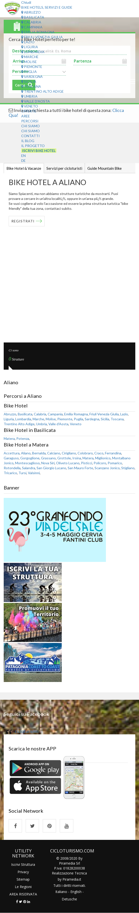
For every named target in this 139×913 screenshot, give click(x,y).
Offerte (28, 111)
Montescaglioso (27, 463)
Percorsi (30, 121)
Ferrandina (113, 453)
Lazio (28, 42)
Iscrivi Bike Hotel (38, 151)
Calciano (53, 453)
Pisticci (86, 463)
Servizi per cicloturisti (64, 168)
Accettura (12, 453)
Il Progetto (33, 146)
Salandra (28, 468)
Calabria (31, 22)
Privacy (23, 872)
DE (23, 160)
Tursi (22, 473)
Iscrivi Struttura (23, 864)
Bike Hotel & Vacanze (23, 168)
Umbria (29, 96)
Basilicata (32, 17)
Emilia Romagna (38, 32)
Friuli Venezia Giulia (42, 37)
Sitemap (23, 879)
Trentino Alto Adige (42, 91)
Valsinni (34, 473)
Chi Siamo (30, 126)
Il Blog (27, 141)
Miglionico (103, 458)
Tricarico (10, 473)
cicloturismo (27, 731)
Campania (31, 27)
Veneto (29, 106)
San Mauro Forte (80, 468)
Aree (25, 116)
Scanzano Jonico (107, 468)
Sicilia (28, 81)
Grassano (48, 458)
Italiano (61, 892)
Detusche (69, 899)
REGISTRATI (23, 221)
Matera (9, 438)
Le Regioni (23, 886)
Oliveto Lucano (67, 463)
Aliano (26, 453)
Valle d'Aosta (35, 101)
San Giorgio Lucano (51, 468)
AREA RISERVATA (23, 894)
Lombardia (32, 52)
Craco (98, 453)
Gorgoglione (30, 458)
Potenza (22, 438)
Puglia (29, 71)
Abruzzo (31, 12)
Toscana (31, 86)
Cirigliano (69, 453)
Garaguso (11, 458)
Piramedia (70, 879)
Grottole (64, 458)
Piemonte (31, 66)
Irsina (76, 458)
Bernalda (39, 453)
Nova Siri (48, 463)
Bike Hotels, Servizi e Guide (46, 7)
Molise (29, 62)
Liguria (29, 47)
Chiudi (26, 2)
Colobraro (85, 453)
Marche (30, 57)
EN (23, 155)
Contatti (30, 136)
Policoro (100, 463)
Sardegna (32, 76)
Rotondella (12, 468)
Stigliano (128, 468)
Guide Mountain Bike (104, 168)
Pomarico (115, 463)
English (75, 892)
